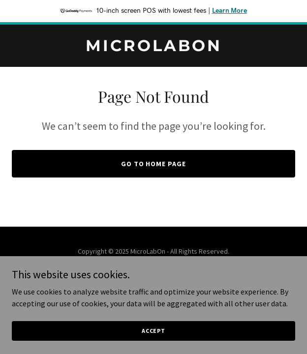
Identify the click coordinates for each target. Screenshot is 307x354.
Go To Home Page (153, 163)
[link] (153, 48)
